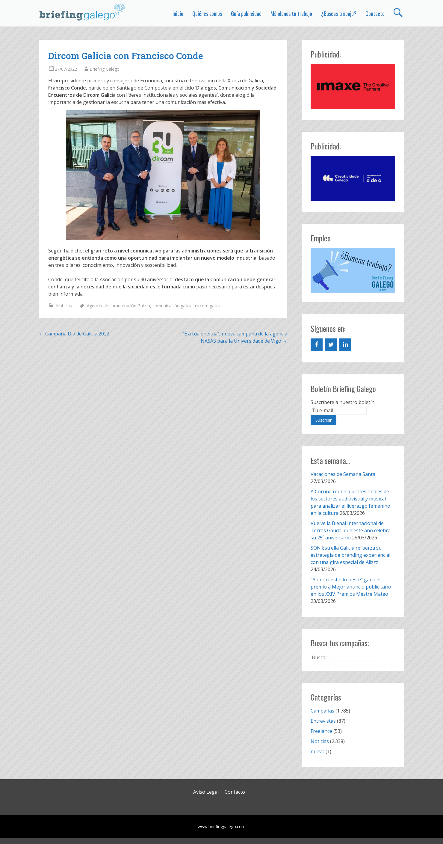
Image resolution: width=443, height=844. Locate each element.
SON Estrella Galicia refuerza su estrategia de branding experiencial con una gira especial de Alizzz (350, 554)
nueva (317, 751)
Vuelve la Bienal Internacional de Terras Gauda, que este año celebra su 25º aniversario (351, 530)
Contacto (375, 13)
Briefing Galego (105, 69)
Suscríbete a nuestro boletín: (343, 402)
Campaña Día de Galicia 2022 (74, 333)
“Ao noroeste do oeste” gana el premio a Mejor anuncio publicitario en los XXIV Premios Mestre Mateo (351, 586)
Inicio (178, 13)
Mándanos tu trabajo (291, 13)
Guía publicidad (246, 13)
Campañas (322, 710)
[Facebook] (317, 344)
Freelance (321, 731)
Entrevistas (323, 721)
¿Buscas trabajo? (338, 13)
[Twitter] (331, 344)
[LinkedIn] (345, 344)
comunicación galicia (172, 305)
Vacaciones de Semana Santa (343, 474)
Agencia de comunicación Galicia (118, 305)
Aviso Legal (206, 792)
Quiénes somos (207, 13)
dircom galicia (208, 305)
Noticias (64, 305)
